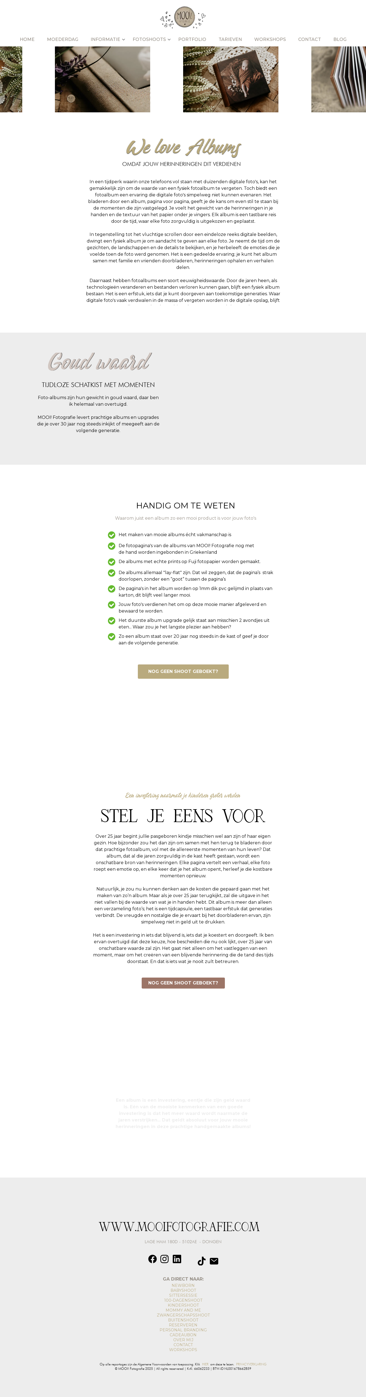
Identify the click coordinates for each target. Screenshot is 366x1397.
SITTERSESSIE (183, 1295)
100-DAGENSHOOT (183, 1300)
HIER (205, 1364)
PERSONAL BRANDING (183, 1330)
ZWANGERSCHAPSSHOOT (183, 1315)
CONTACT (183, 1344)
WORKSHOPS (183, 1349)
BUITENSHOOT (183, 1320)
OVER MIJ (183, 1339)
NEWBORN (183, 1285)
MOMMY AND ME (183, 1310)
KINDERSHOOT (183, 1305)
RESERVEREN (183, 1325)
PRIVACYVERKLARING (251, 1364)
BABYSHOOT (183, 1290)
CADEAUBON (183, 1334)
